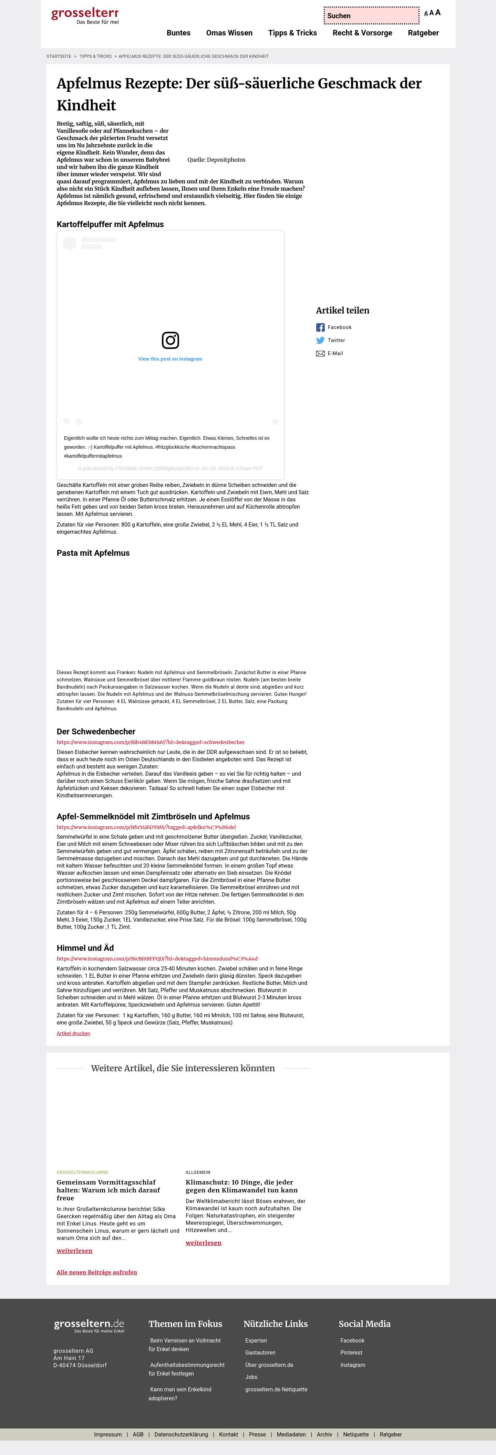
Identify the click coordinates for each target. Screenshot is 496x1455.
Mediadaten (291, 1448)
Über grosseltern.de (269, 1379)
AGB (138, 1448)
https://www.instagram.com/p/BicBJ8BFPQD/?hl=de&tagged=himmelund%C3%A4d (167, 958)
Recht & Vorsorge (362, 36)
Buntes (178, 36)
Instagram (353, 1379)
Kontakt (228, 1448)
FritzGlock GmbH (133, 468)
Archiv (324, 1448)
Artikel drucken (75, 1033)
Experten (256, 1354)
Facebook (341, 327)
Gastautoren (260, 1367)
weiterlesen (76, 1257)
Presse (257, 1448)
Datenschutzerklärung (181, 1448)
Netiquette (356, 1448)
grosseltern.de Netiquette (276, 1403)
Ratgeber (423, 36)
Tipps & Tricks (292, 36)
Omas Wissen (229, 36)
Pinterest (352, 1367)
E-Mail (336, 353)
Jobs (251, 1391)
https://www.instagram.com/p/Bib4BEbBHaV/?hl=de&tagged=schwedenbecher (160, 742)
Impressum (108, 1448)
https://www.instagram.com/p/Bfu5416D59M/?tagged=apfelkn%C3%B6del (155, 827)
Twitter (337, 340)
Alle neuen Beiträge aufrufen (104, 1287)
